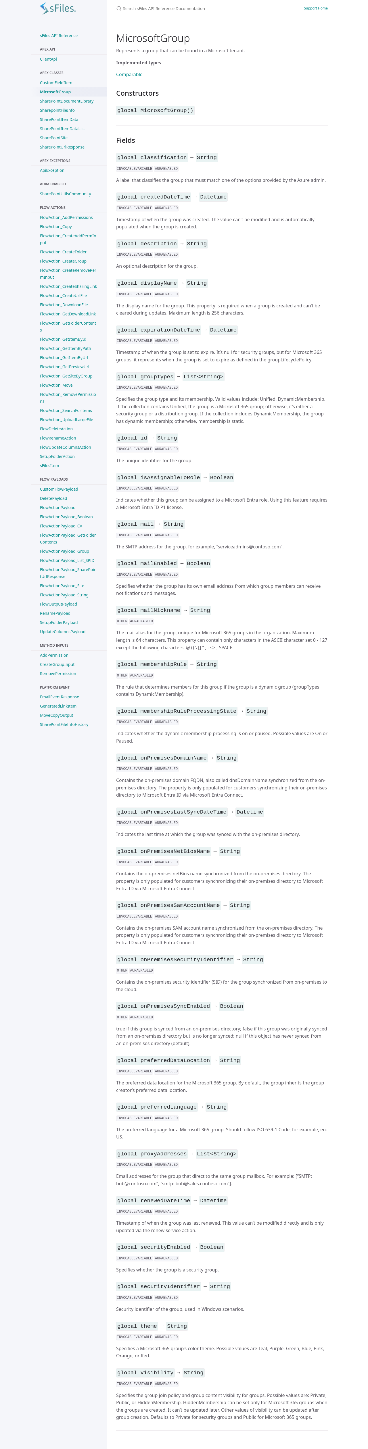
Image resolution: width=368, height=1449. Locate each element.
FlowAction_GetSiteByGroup (66, 376)
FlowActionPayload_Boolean (66, 516)
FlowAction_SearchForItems (66, 410)
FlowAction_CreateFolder (63, 252)
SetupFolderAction (57, 456)
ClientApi (48, 59)
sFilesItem (49, 465)
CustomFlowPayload (59, 489)
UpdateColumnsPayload (62, 631)
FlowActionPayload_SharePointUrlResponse (68, 573)
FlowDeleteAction (56, 428)
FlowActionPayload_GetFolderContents (68, 538)
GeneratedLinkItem (58, 706)
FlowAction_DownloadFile (64, 304)
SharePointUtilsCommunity (65, 193)
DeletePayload (53, 498)
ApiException (52, 170)
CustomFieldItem (56, 82)
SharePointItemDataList (62, 128)
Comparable (129, 74)
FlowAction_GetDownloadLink (68, 314)
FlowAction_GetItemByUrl (64, 357)
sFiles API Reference (59, 35)
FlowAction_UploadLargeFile (66, 419)
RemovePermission (58, 673)
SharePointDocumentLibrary (66, 101)
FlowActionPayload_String (64, 595)
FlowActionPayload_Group (64, 551)
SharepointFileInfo (57, 110)
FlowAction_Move (56, 385)
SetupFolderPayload (59, 622)
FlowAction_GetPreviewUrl (64, 366)
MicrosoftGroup (55, 92)
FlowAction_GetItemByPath (65, 348)
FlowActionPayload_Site (62, 585)
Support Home (316, 8)
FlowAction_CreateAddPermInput (68, 239)
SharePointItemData (59, 119)
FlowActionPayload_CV (61, 526)
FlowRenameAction (58, 438)
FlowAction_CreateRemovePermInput (68, 273)
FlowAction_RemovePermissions (68, 398)
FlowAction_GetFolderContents (68, 326)
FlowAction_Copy (56, 226)
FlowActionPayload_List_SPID (67, 560)
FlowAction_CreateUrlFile (63, 295)
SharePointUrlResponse (62, 147)
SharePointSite (54, 137)
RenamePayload (55, 613)
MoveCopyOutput (56, 715)
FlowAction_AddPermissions (66, 217)
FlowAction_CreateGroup (63, 261)
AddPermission (54, 655)
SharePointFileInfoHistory (64, 724)
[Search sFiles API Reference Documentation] (184, 8)
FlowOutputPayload (58, 604)
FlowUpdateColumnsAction (65, 447)
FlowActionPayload (58, 507)
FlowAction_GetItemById (63, 339)
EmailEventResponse (59, 697)
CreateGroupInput (57, 664)
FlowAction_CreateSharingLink (68, 286)
